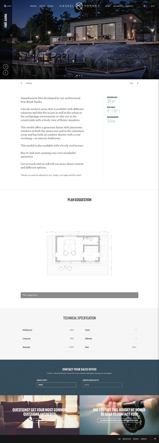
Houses (33, 6)
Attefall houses (46, 6)
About (108, 6)
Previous (26, 83)
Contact (129, 6)
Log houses (118, 6)
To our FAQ (40, 420)
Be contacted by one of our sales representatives (119, 420)
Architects (127, 439)
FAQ (119, 439)
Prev (5, 72)
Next (5, 66)
